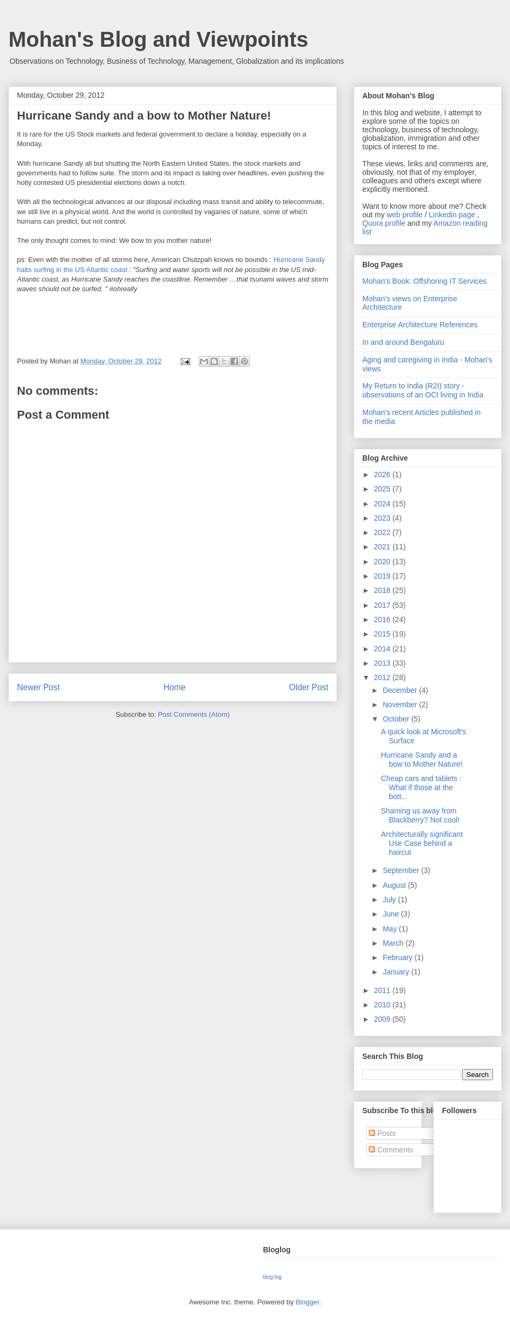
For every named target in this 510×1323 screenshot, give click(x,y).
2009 (383, 1019)
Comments (391, 1150)
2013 (383, 663)
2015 (383, 634)
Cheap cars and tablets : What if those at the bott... (421, 787)
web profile (405, 214)
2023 (383, 518)
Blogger (307, 1302)
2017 (383, 605)
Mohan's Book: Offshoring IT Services (424, 281)
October (396, 719)
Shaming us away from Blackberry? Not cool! (420, 815)
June (391, 914)
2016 (383, 619)
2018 (383, 590)
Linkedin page (452, 214)
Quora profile (383, 223)
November (400, 704)
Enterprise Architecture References (420, 324)
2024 (383, 503)
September (401, 870)
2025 (383, 489)
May (390, 929)
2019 (383, 576)
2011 (383, 990)
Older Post (308, 687)
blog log (272, 1277)
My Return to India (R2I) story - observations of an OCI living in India (422, 390)
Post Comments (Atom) (194, 714)
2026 (383, 474)
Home (175, 687)
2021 (383, 546)
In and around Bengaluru (403, 342)
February (398, 957)
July (390, 899)
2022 (383, 532)
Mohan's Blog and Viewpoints (158, 39)
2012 (383, 677)
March (393, 943)
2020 (383, 561)
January (396, 972)
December (400, 690)
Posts (382, 1133)
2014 (383, 648)
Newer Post (38, 687)
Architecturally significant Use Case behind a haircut (422, 843)
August (394, 885)
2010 (383, 1004)
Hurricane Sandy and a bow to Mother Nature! (422, 759)
